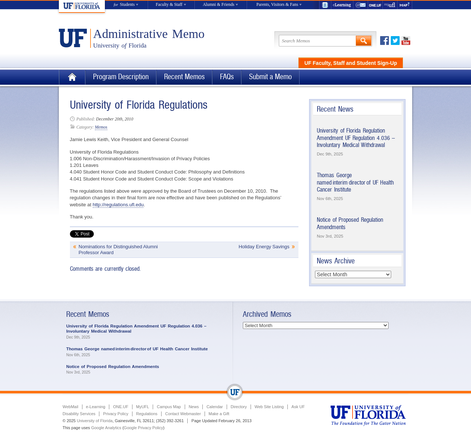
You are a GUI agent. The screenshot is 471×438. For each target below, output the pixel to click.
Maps (404, 5)
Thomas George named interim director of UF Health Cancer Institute (355, 182)
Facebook (384, 40)
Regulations (146, 413)
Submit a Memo (270, 77)
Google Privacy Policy (143, 427)
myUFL (390, 5)
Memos (101, 127)
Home (72, 77)
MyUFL (142, 406)
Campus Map (169, 406)
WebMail (360, 5)
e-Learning (342, 5)
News (194, 406)
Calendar (214, 406)
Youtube (405, 40)
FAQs (227, 77)
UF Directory (325, 5)
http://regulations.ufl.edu (118, 204)
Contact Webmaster (183, 413)
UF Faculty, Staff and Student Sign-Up (350, 63)
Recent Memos (184, 77)
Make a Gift (219, 413)
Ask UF (298, 406)
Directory (239, 406)
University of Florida (95, 420)
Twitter (395, 40)
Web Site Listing (269, 406)
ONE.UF (375, 5)
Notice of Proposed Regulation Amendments (112, 366)
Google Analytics (106, 427)
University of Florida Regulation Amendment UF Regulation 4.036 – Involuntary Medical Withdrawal (356, 137)
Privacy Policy (115, 413)
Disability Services (79, 413)
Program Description (121, 77)
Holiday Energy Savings (263, 246)
